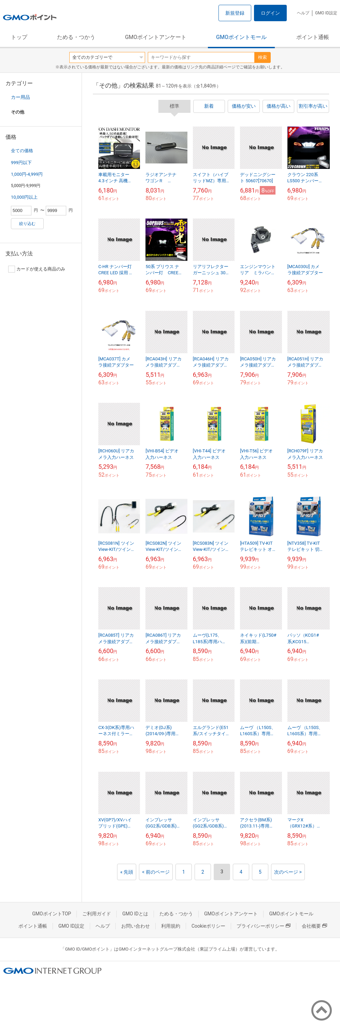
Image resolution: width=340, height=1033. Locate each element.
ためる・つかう (76, 37)
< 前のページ (156, 872)
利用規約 (170, 926)
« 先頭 (126, 872)
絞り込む (27, 223)
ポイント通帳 (312, 37)
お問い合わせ (135, 926)
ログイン (270, 13)
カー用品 (20, 97)
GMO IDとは (135, 913)
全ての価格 (22, 150)
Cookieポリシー (208, 926)
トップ (19, 37)
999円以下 (21, 162)
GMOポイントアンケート (155, 37)
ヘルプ (303, 13)
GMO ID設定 (326, 13)
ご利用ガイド (96, 913)
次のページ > (288, 872)
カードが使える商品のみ (36, 269)
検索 (262, 57)
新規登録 (234, 13)
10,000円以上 (24, 197)
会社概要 (314, 926)
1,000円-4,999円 (27, 174)
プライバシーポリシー (264, 926)
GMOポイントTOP (51, 913)
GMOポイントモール (241, 37)
